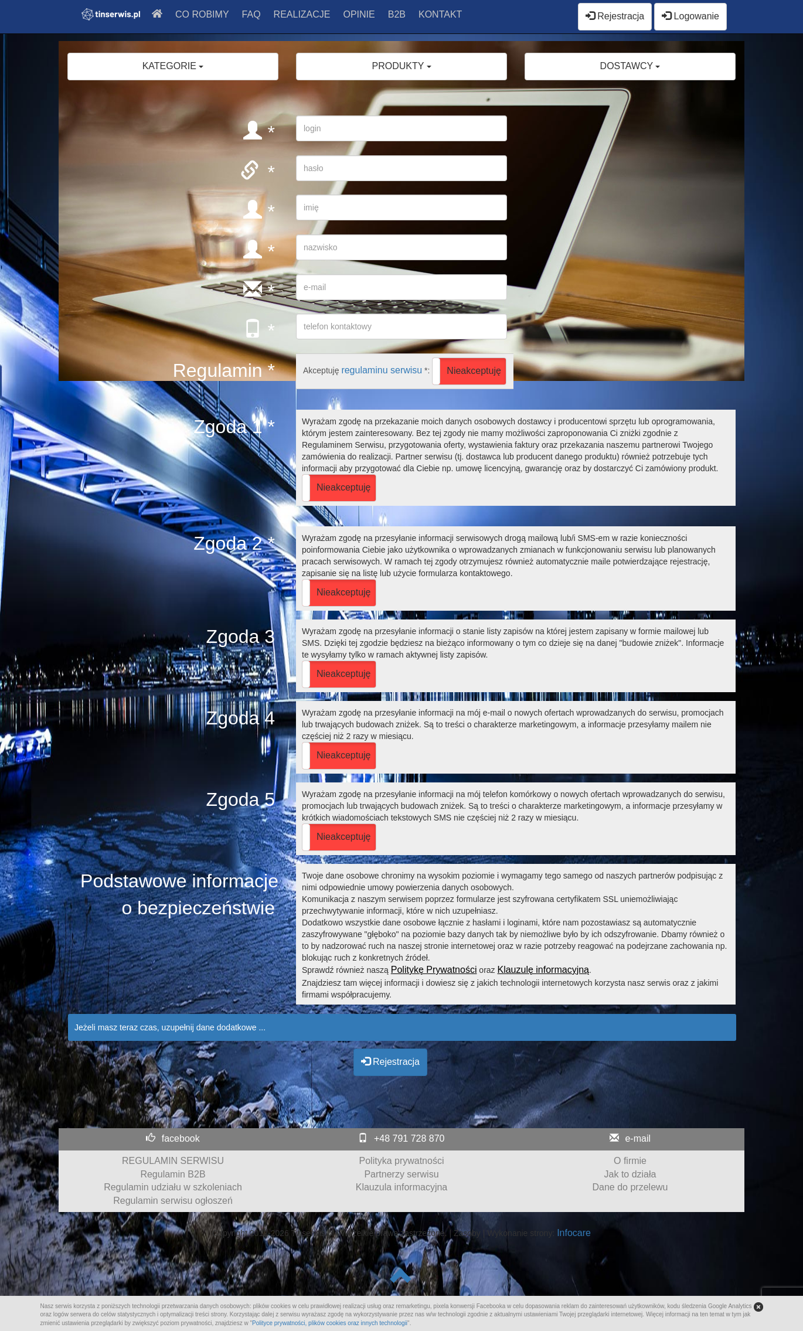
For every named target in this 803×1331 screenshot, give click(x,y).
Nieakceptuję (474, 371)
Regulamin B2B (172, 1174)
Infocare (574, 1233)
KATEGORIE (173, 66)
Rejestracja (615, 16)
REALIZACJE (302, 14)
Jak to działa (630, 1174)
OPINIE (359, 14)
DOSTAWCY (630, 66)
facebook (181, 1138)
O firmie (630, 1161)
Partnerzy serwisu (401, 1174)
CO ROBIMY (202, 14)
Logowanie (690, 16)
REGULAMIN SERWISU (173, 1161)
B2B (397, 14)
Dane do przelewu (630, 1187)
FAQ (251, 14)
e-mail (638, 1138)
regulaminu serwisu (381, 370)
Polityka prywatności (401, 1161)
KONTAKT (440, 14)
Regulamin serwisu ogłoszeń (173, 1201)
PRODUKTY (401, 66)
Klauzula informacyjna (402, 1187)
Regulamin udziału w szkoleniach (173, 1187)
